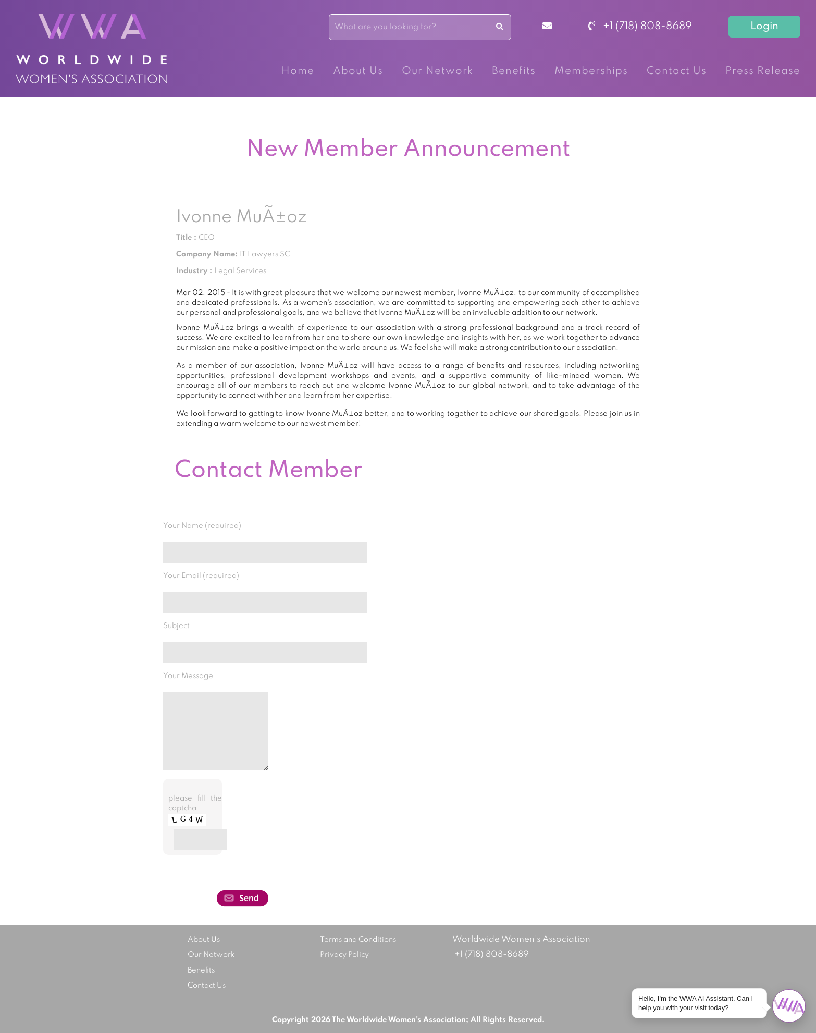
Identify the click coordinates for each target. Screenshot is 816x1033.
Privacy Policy (344, 954)
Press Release (762, 71)
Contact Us (677, 71)
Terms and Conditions (358, 939)
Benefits (514, 71)
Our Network (437, 71)
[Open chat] (789, 1006)
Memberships (591, 71)
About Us (358, 71)
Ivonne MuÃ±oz (241, 217)
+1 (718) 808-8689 (640, 26)
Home (297, 71)
